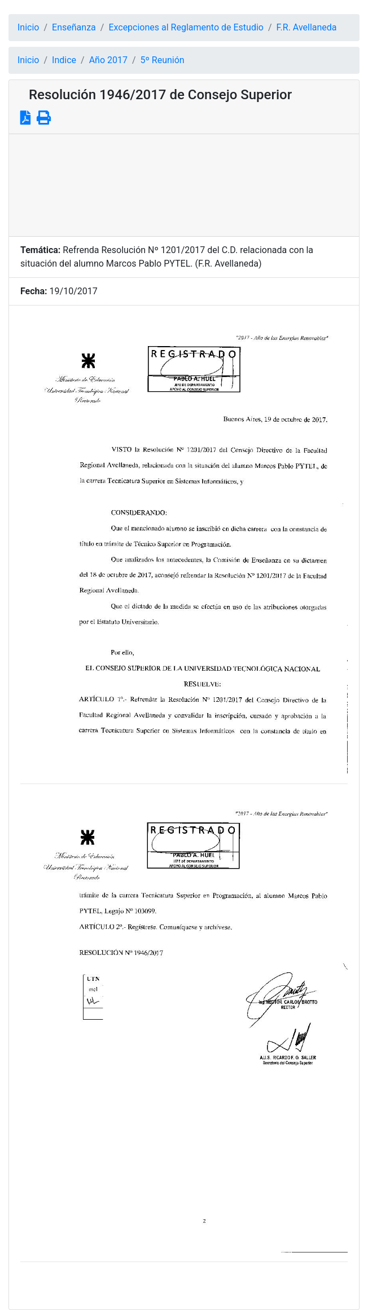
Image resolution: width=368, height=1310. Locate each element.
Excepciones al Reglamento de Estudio (186, 27)
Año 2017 (108, 60)
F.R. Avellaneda (307, 27)
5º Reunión (163, 60)
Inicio (28, 27)
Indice (64, 60)
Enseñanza (74, 27)
